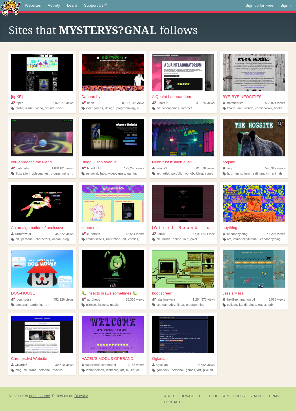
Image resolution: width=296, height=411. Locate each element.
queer (262, 304)
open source (39, 396)
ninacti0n (160, 168)
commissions (95, 239)
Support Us (95, 5)
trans (32, 370)
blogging (69, 239)
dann (88, 103)
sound (49, 108)
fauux (158, 234)
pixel (193, 239)
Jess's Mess (233, 293)
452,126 (63, 299)
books (278, 108)
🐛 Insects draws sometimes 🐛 (109, 293)
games (190, 370)
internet (186, 108)
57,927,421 (205, 234)
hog (227, 168)
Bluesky (81, 396)
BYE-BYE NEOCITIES (242, 97)
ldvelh (231, 108)
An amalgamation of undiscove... (39, 227)
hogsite (229, 162)
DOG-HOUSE (23, 293)
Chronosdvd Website (29, 358)
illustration (23, 173)
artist (165, 173)
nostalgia (143, 108)
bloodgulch (92, 168)
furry (247, 173)
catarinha (20, 168)
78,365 (135, 299)
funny (238, 173)
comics (133, 239)
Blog (214, 396)
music (166, 239)
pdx (271, 304)
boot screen (162, 293)
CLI (201, 396)
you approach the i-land (31, 162)
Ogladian (160, 358)
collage (232, 304)
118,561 (134, 234)
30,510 (64, 364)
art (158, 108)
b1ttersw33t (21, 234)
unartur (160, 103)
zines (252, 304)
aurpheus (91, 299)
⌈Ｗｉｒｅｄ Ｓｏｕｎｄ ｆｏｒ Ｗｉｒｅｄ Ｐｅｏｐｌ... (183, 227)
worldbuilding (194, 173)
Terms (273, 396)
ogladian (160, 364)
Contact (172, 402)
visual (29, 108)
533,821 (275, 103)
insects (103, 304)
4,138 (135, 364)
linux (180, 304)
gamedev (168, 304)
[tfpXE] (17, 97)
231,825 (204, 103)
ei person (90, 227)
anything (230, 227)
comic (209, 173)
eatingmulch (261, 173)
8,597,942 (133, 103)
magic (114, 304)
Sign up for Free (259, 5)
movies (57, 370)
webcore (112, 370)
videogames (94, 108)
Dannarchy (91, 97)
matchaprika (233, 103)
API (226, 396)
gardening (37, 304)
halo (103, 173)
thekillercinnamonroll (239, 299)
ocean (56, 239)
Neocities (16, 396)
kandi (243, 304)
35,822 (64, 234)
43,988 (276, 299)
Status (255, 396)
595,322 (275, 168)
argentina (142, 370)
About (170, 396)
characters (43, 239)
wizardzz (19, 364)
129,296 (134, 168)
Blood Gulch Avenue (99, 162)
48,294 (276, 234)
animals (277, 173)
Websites (33, 5)
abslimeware (163, 299)
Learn (72, 5)
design (109, 108)
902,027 (63, 103)
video (39, 108)
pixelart (91, 304)
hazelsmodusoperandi (99, 364)
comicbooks (263, 108)
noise (59, 108)
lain (185, 239)
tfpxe (17, 103)
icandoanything (235, 234)
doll (239, 108)
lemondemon (95, 370)
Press (239, 396)
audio (19, 108)
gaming (132, 173)
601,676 (204, 168)
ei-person (91, 234)
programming (125, 108)
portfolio (176, 173)
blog (18, 370)
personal (92, 173)
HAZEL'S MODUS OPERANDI (108, 358)
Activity (54, 5)
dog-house (21, 299)
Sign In (286, 5)
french (249, 108)
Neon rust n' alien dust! (172, 162)
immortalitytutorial (245, 239)
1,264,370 (204, 299)
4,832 (206, 364)
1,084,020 (62, 168)
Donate (188, 396)
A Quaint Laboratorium (171, 97)
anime (177, 239)
